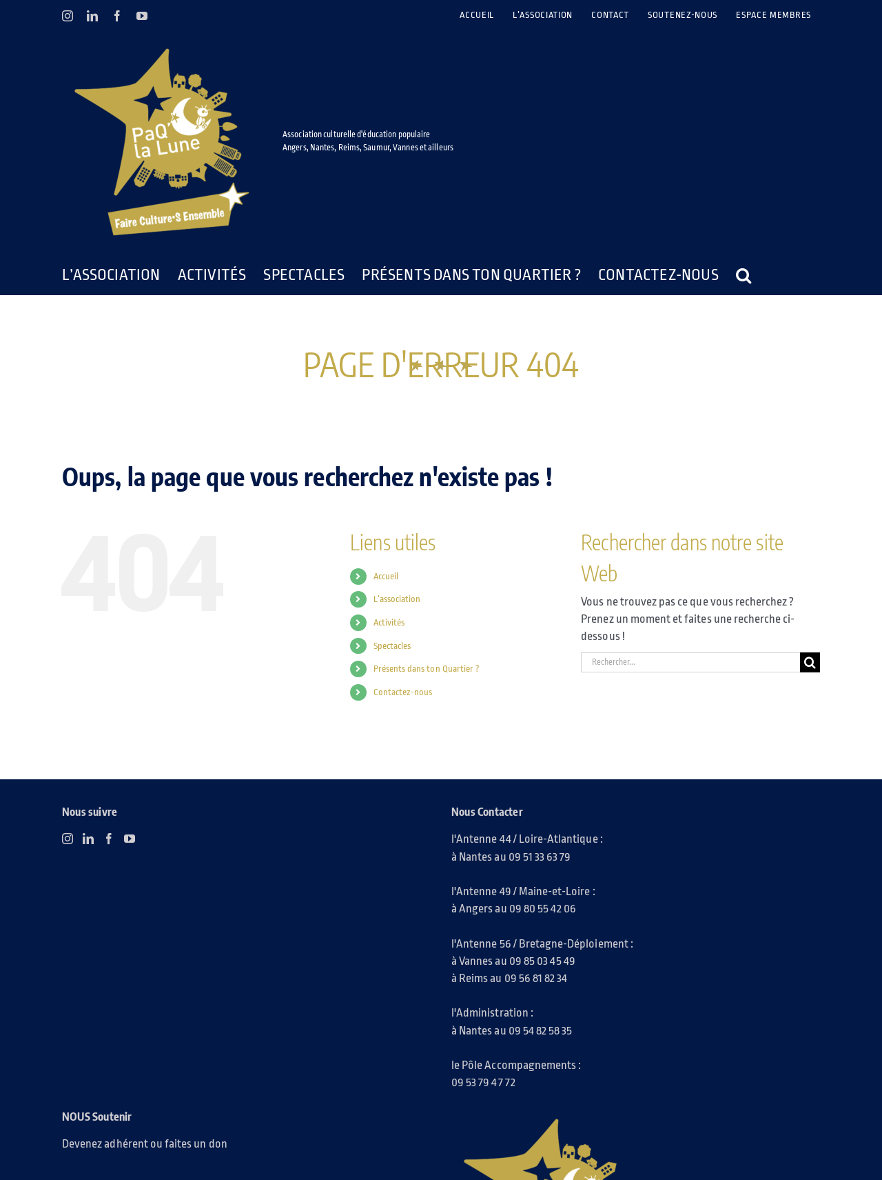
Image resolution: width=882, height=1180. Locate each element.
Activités (388, 622)
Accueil (385, 576)
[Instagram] (67, 838)
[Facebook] (108, 838)
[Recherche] (810, 662)
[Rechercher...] (690, 662)
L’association (397, 599)
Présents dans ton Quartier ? (426, 668)
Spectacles (392, 646)
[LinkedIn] (88, 838)
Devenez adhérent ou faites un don (144, 1143)
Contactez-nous (403, 692)
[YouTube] (129, 838)
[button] (743, 275)
